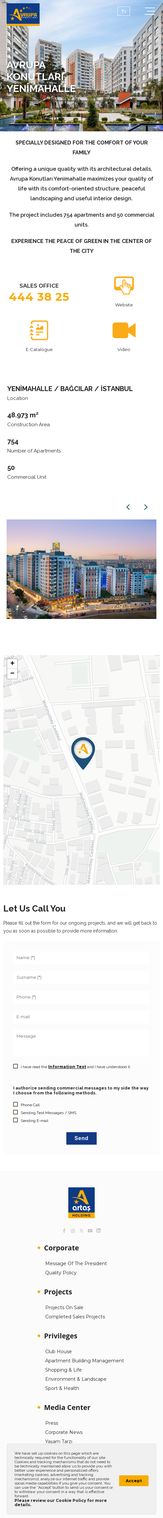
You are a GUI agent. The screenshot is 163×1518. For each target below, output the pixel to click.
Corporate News (63, 1432)
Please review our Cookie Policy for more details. (61, 1502)
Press (51, 1423)
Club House (58, 1351)
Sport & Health (62, 1388)
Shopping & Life (63, 1370)
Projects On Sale (64, 1307)
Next (146, 507)
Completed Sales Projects (75, 1317)
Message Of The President (76, 1263)
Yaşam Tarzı (58, 1441)
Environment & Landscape (76, 1379)
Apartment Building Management (84, 1361)
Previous (128, 507)
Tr (123, 11)
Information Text (67, 1066)
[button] (83, 753)
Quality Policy (61, 1273)
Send (81, 1138)
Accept (134, 1480)
